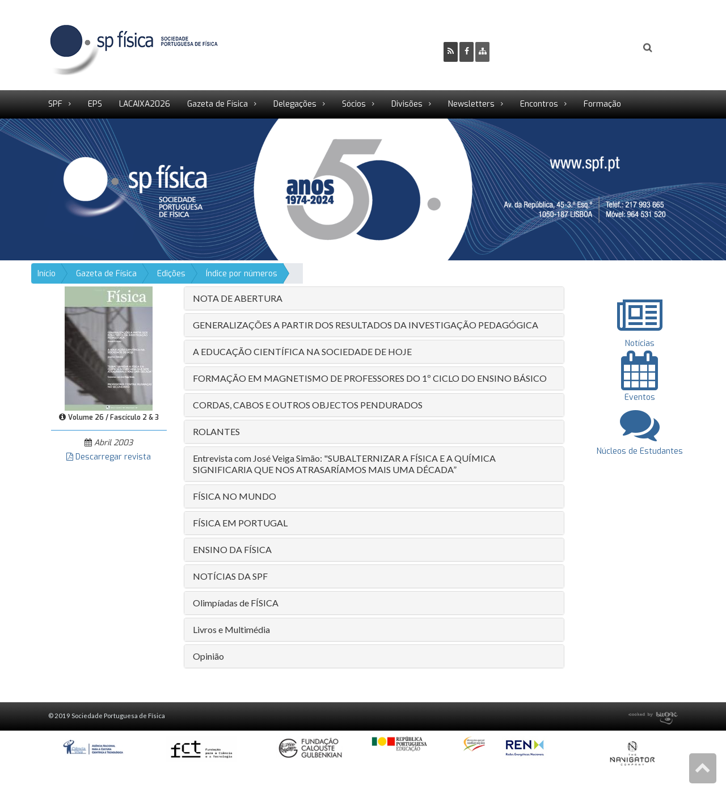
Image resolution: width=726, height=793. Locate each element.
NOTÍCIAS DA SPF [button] (230, 576)
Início (46, 273)
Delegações (294, 104)
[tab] (374, 298)
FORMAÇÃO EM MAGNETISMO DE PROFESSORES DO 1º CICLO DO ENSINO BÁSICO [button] (370, 378)
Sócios (354, 104)
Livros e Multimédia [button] (231, 629)
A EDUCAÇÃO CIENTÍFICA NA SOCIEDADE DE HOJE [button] (302, 351)
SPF (55, 104)
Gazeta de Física (217, 104)
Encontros (539, 104)
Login (602, 48)
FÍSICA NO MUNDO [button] (234, 496)
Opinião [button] (208, 656)
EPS (95, 104)
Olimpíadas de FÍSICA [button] (235, 602)
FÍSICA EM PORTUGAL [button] (240, 522)
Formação (602, 104)
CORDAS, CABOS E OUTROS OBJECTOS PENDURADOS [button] (308, 404)
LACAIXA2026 (144, 104)
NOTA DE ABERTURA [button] (237, 298)
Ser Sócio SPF (536, 48)
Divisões (407, 104)
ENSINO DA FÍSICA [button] (232, 549)
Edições (171, 273)
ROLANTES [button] (216, 431)
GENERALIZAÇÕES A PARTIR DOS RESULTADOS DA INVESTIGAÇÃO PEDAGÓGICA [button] (365, 324)
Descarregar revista (108, 457)
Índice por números (241, 273)
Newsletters (471, 104)
